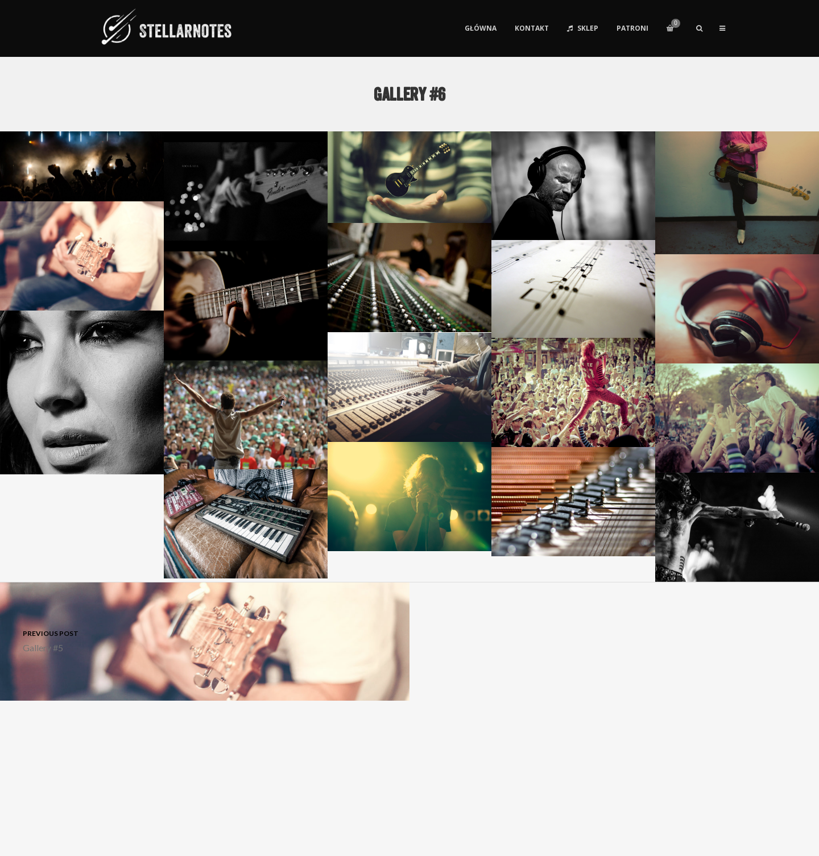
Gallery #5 (205, 640)
